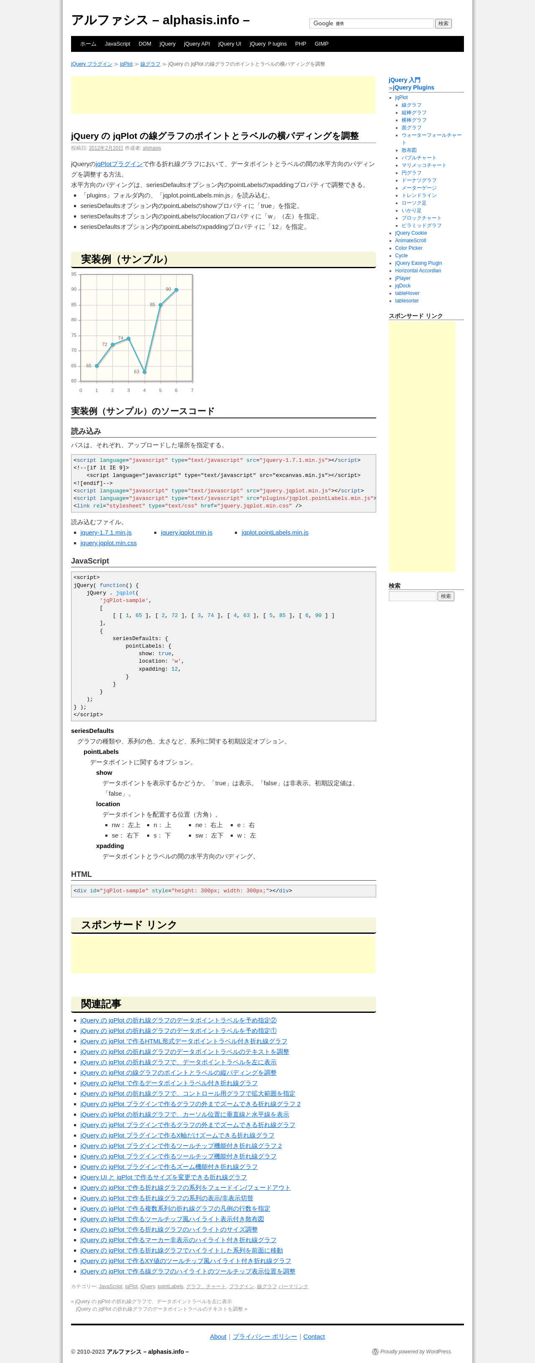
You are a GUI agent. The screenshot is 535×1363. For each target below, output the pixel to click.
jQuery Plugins (413, 87)
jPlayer (403, 278)
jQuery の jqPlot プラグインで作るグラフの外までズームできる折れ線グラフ (188, 1124)
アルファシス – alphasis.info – (160, 20)
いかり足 (412, 210)
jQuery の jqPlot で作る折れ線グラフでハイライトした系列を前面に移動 (182, 1250)
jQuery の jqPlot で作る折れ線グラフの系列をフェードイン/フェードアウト (186, 1187)
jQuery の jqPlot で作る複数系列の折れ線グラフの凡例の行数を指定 (175, 1208)
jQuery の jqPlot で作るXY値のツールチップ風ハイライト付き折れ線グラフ (186, 1260)
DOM (145, 44)
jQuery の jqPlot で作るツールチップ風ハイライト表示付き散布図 (172, 1218)
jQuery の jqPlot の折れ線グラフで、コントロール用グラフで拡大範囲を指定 (188, 1093)
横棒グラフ (414, 120)
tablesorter (407, 301)
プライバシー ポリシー (265, 1336)
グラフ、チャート (206, 1286)
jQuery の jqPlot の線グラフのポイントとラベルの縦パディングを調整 (179, 1072)
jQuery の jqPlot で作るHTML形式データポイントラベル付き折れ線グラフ (184, 1041)
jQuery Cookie (411, 233)
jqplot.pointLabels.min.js (275, 532)
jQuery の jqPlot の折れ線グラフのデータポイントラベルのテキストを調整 (185, 1051)
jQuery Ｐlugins (268, 44)
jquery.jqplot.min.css (109, 542)
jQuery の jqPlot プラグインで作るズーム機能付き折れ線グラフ (169, 1166)
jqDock (403, 286)
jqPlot (126, 64)
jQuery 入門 (404, 80)
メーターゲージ (419, 188)
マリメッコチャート (424, 165)
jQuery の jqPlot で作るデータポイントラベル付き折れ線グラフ (169, 1082)
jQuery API (197, 44)
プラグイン (241, 1286)
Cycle (401, 256)
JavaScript (117, 44)
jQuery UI (229, 44)
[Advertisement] (223, 95)
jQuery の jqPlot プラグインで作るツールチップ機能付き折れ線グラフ (179, 1156)
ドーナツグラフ (419, 180)
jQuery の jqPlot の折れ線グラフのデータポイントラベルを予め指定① (179, 1030)
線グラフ (150, 64)
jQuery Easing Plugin (418, 263)
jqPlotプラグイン (119, 163)
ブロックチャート (422, 218)
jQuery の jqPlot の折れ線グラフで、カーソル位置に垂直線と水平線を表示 (185, 1114)
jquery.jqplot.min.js (186, 532)
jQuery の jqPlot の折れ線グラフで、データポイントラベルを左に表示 (179, 1062)
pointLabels (170, 1286)
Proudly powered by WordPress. (416, 1352)
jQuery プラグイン (91, 64)
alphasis (152, 148)
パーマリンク (293, 1286)
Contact (314, 1336)
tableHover (407, 293)
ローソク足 (414, 203)
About (218, 1336)
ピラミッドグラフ (422, 225)
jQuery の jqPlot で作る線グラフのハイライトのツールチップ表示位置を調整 (188, 1271)
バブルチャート (419, 158)
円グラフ (412, 173)
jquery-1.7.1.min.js (106, 532)
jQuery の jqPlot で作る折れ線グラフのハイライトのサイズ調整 (169, 1229)
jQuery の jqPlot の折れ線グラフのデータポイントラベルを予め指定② (179, 1020)
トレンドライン (419, 195)
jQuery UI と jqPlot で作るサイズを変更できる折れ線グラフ (164, 1177)
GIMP (322, 44)
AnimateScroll (410, 240)
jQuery (168, 44)
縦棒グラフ (414, 112)
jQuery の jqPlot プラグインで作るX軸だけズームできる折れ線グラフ (178, 1135)
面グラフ (412, 128)
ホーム (88, 44)
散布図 (409, 150)
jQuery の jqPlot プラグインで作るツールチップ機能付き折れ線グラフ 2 (181, 1145)
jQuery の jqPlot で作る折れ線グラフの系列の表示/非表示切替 (167, 1198)
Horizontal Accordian (418, 271)
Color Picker (409, 248)
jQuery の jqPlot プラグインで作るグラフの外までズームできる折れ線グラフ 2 (191, 1103)
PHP (300, 44)
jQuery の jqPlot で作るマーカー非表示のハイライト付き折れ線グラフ (179, 1239)
